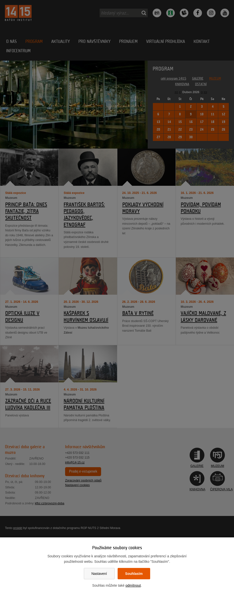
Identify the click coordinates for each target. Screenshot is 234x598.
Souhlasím (134, 574)
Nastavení (99, 574)
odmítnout (133, 585)
